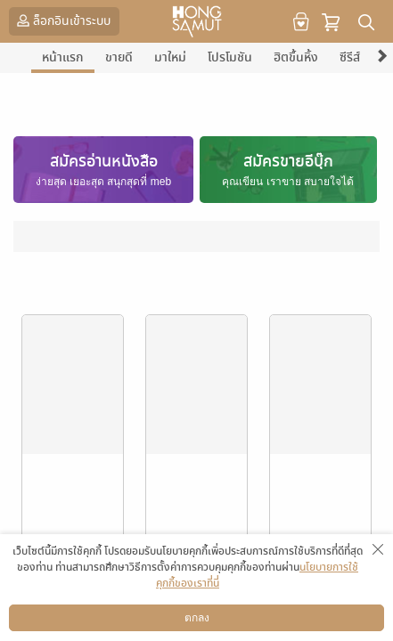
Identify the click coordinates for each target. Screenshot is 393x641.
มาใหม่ (170, 57)
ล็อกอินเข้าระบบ (62, 20)
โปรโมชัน (230, 57)
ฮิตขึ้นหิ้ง (296, 57)
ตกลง (196, 618)
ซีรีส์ (350, 57)
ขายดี (119, 57)
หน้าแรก (63, 57)
